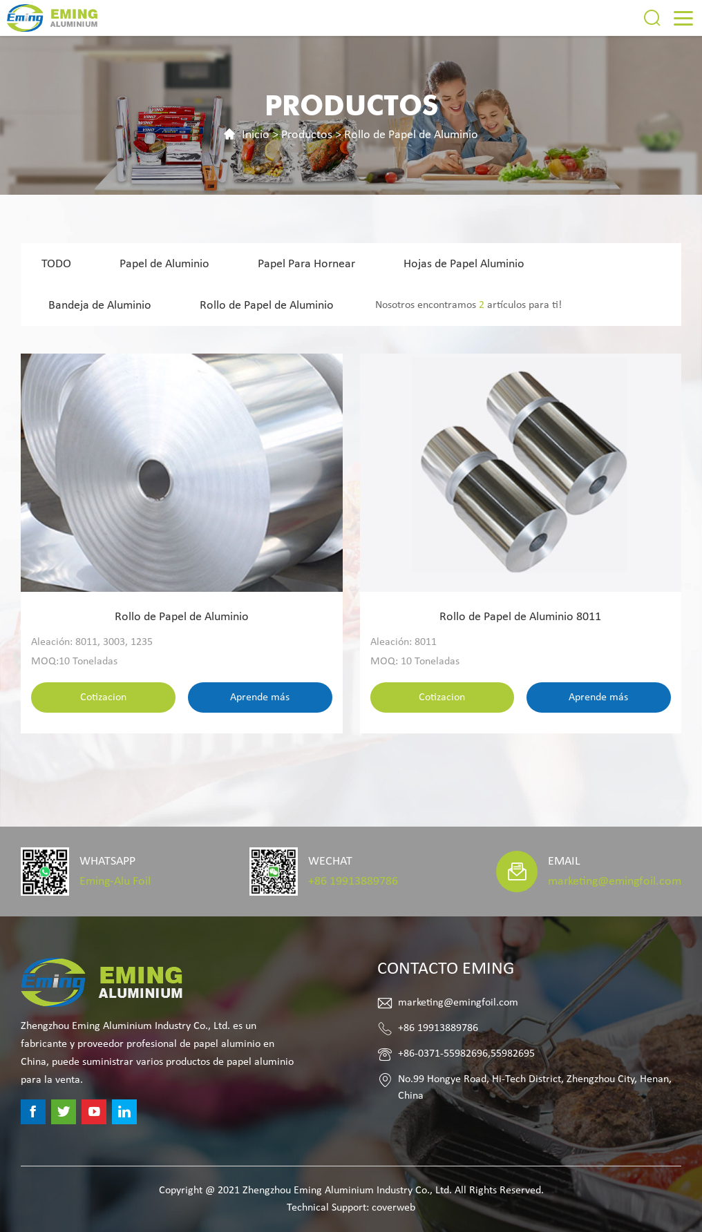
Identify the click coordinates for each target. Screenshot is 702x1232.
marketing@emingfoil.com (614, 881)
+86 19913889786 (353, 881)
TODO (56, 264)
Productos (306, 135)
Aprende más (260, 697)
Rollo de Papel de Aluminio (411, 135)
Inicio (255, 135)
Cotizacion (103, 697)
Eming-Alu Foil (115, 881)
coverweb (393, 1207)
